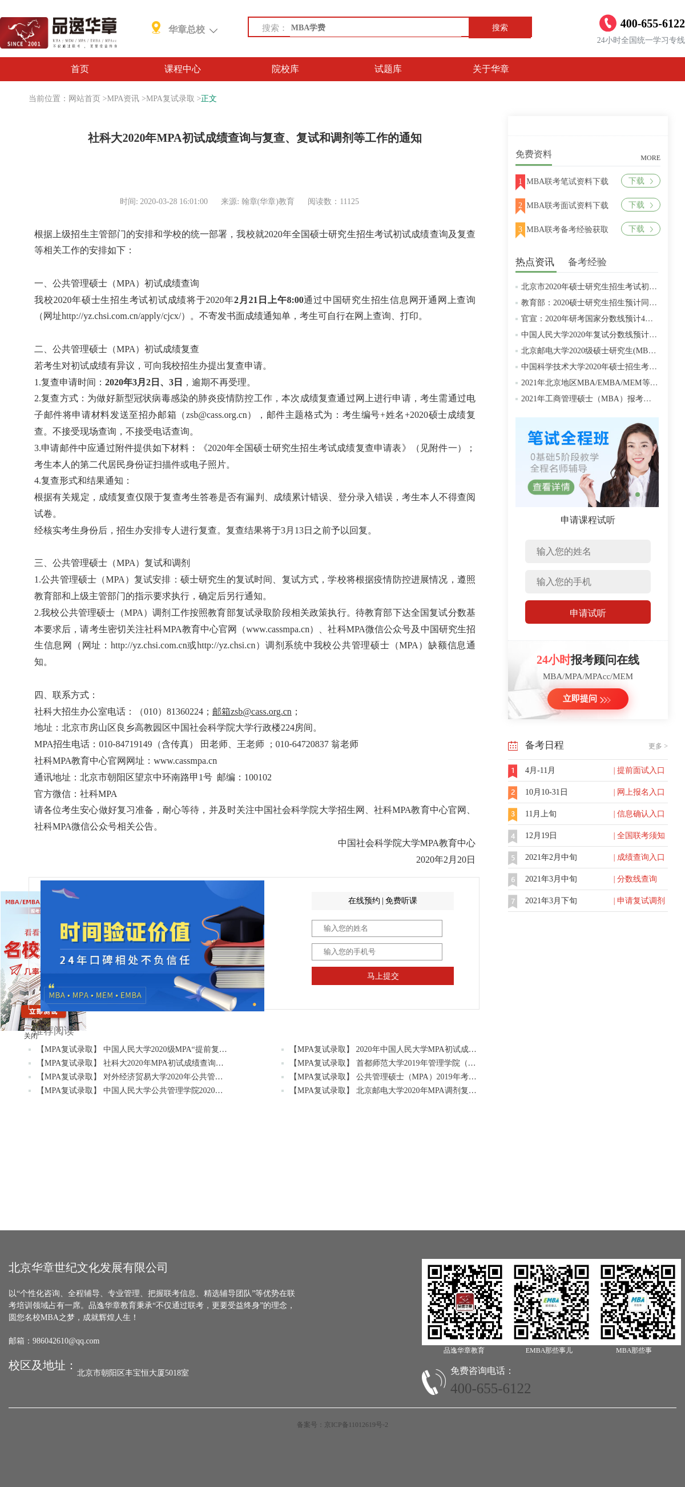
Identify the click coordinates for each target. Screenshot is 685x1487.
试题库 (388, 69)
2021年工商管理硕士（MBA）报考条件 (590, 398)
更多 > (658, 746)
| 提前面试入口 (639, 770)
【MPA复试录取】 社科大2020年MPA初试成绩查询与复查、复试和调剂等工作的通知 (186, 1063)
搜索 (500, 27)
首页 (80, 69)
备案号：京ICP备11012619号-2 (342, 1425)
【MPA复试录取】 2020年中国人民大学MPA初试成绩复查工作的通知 (411, 1049)
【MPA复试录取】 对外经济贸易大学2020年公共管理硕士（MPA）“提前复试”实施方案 (189, 1077)
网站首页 (84, 98)
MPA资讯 (123, 98)
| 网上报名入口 (639, 792)
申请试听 (588, 613)
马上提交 (383, 976)
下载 (640, 181)
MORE (650, 158)
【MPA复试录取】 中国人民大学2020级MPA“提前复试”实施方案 (150, 1049)
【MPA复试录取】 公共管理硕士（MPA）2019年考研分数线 (395, 1077)
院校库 (285, 69)
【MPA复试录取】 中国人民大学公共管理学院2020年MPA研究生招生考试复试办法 (182, 1090)
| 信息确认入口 (639, 814)
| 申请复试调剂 (639, 900)
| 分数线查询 (635, 879)
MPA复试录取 (170, 98)
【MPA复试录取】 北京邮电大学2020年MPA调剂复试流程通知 (399, 1090)
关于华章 (491, 69)
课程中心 (182, 69)
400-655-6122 (490, 1388)
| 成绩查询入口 (639, 857)
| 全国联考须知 (639, 835)
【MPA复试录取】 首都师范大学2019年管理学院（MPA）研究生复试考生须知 (427, 1063)
